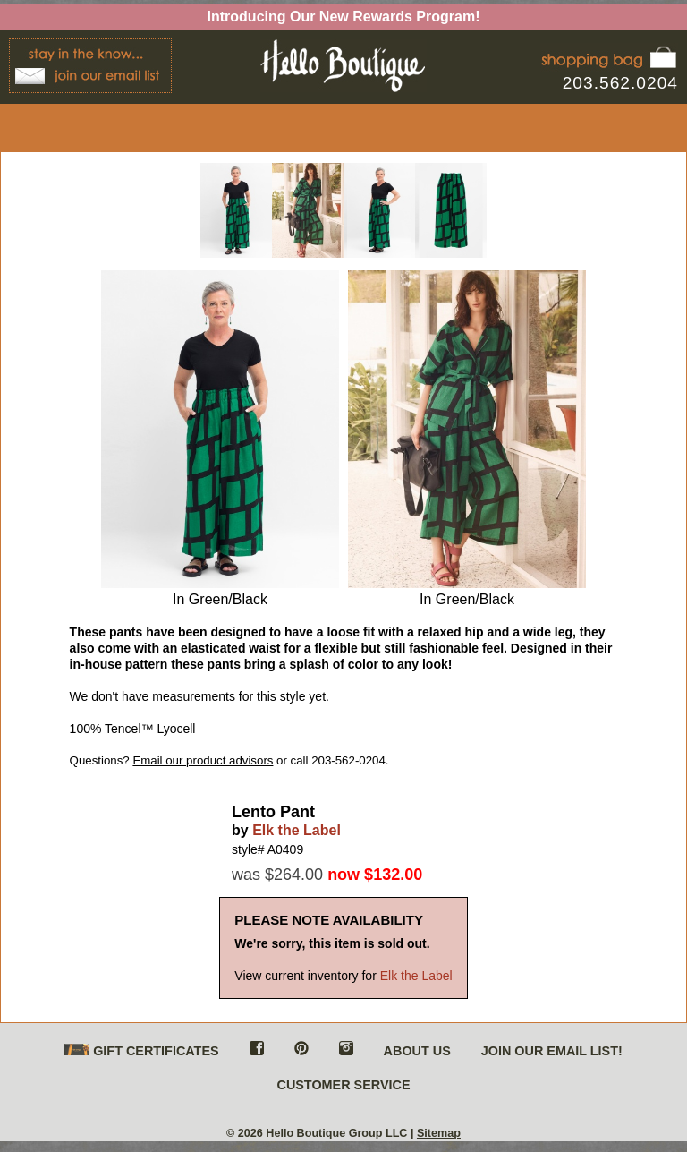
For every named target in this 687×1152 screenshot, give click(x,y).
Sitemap (439, 1133)
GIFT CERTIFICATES (141, 1051)
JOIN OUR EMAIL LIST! (552, 1051)
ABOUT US (417, 1051)
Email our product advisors (202, 760)
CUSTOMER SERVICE (343, 1085)
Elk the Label (296, 830)
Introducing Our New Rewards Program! (344, 16)
